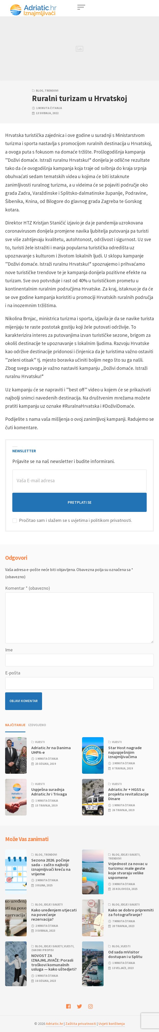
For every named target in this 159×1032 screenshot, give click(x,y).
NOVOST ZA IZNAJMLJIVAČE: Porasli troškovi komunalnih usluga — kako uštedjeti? (54, 962)
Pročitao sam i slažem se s (72, 520)
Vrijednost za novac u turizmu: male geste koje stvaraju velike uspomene (127, 870)
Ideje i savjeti (130, 854)
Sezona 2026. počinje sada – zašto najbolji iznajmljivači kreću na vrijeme (51, 866)
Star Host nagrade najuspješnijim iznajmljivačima (125, 752)
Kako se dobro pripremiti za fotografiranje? (131, 912)
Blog (39, 90)
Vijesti (40, 742)
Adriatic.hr (54, 1023)
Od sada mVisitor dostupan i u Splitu (125, 954)
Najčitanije (15, 725)
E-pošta (12, 673)
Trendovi (51, 90)
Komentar (27, 588)
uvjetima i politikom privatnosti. (101, 520)
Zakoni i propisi (42, 950)
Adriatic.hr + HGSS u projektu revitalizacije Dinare (128, 794)
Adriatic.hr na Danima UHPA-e (51, 750)
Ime (9, 650)
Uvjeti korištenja (111, 1023)
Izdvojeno (37, 725)
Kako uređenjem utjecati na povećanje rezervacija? (54, 914)
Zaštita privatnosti (80, 1023)
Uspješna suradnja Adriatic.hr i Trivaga (49, 792)
